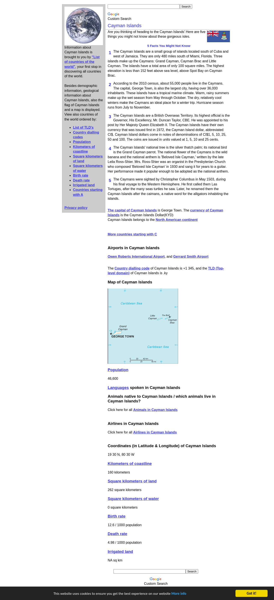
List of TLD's (83, 127)
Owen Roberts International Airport (136, 256)
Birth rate (80, 175)
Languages (118, 387)
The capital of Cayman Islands (132, 210)
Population (82, 142)
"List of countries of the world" (82, 61)
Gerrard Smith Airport (190, 256)
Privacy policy (76, 208)
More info (178, 594)
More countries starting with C (132, 234)
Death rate (81, 180)
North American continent (177, 220)
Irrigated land (84, 185)
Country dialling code (132, 268)
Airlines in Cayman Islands (155, 432)
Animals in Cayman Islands (155, 410)
